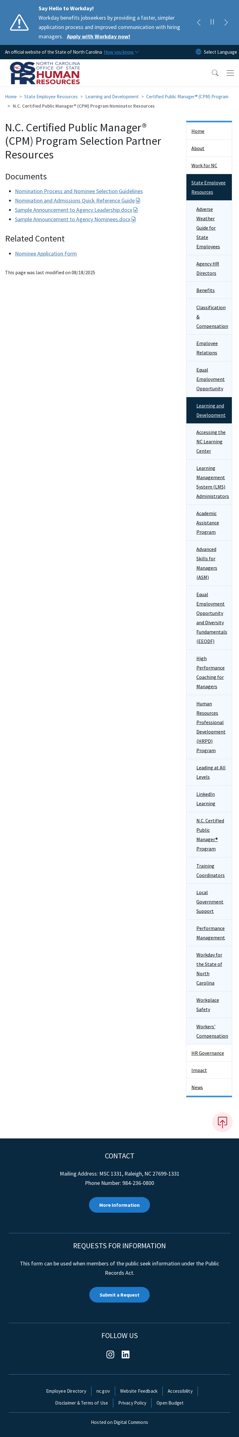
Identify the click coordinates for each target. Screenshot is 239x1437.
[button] (211, 73)
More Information (119, 1205)
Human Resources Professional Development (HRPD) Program (211, 726)
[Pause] (212, 22)
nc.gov (103, 1391)
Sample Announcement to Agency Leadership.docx (76, 209)
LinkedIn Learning (205, 798)
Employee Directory (66, 1391)
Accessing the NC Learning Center (211, 441)
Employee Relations (207, 348)
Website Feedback (138, 1391)
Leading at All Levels (211, 772)
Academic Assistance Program (207, 522)
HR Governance (207, 1053)
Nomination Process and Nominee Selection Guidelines (79, 191)
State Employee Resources (51, 97)
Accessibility (180, 1391)
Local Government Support (209, 901)
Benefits (205, 290)
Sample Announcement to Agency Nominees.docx (75, 219)
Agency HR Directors (207, 268)
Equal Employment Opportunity (210, 379)
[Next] (226, 22)
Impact (199, 1070)
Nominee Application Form (46, 253)
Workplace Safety (207, 1004)
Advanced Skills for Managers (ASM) (206, 563)
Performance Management (210, 933)
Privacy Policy (132, 1403)
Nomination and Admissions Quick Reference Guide (78, 200)
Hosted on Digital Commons (119, 1422)
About (197, 148)
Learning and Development (112, 97)
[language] (220, 52)
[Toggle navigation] (230, 73)
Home (11, 97)
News (197, 1087)
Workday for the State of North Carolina (209, 969)
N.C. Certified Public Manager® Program (210, 834)
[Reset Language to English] (198, 52)
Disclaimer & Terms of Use (81, 1403)
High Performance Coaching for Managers (210, 672)
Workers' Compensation (212, 1031)
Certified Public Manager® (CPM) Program (187, 97)
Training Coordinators (210, 870)
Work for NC (204, 165)
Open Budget (170, 1403)
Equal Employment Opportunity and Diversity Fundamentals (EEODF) (211, 617)
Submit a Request (119, 1295)
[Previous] (198, 22)
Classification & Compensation (212, 316)
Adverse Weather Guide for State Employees (208, 228)
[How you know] (121, 52)
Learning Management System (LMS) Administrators (212, 482)
